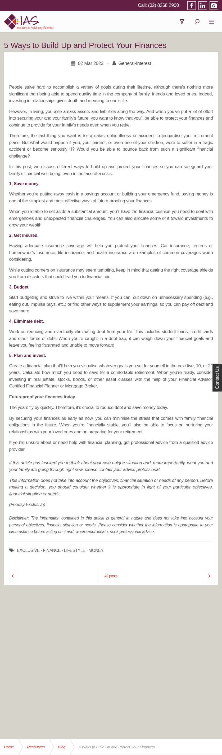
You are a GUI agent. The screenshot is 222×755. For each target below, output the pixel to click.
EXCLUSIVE (28, 550)
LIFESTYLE (74, 550)
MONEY (96, 550)
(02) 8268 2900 (163, 5)
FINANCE (52, 550)
